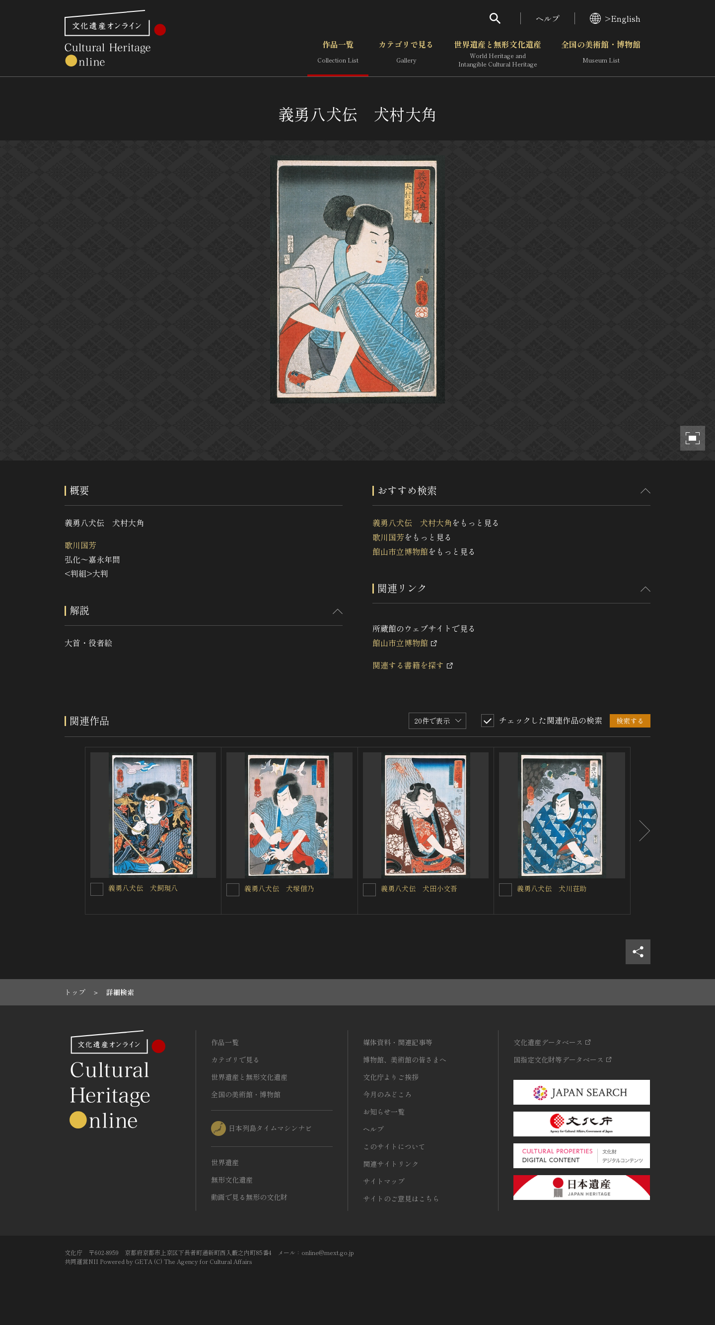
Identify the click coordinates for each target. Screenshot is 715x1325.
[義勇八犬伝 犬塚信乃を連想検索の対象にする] (232, 889)
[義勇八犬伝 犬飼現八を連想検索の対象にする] (96, 889)
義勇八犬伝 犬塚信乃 (279, 888)
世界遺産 (225, 1162)
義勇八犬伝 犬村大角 (412, 523)
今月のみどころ (387, 1094)
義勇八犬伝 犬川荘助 (551, 888)
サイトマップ (384, 1181)
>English (615, 18)
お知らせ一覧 (384, 1112)
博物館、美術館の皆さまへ (404, 1059)
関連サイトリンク (391, 1164)
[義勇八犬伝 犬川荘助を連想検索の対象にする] (505, 889)
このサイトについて (394, 1146)
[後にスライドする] (640, 831)
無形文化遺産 (232, 1180)
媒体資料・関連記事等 (397, 1042)
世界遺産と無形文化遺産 (497, 54)
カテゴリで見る (406, 54)
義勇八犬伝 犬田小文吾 (419, 888)
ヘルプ (548, 18)
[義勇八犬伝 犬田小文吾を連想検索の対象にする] (369, 889)
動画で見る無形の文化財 (249, 1197)
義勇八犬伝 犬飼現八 (143, 888)
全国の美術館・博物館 (601, 54)
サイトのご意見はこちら (401, 1198)
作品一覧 (337, 54)
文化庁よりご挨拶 (391, 1077)
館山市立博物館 (400, 551)
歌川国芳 (80, 545)
